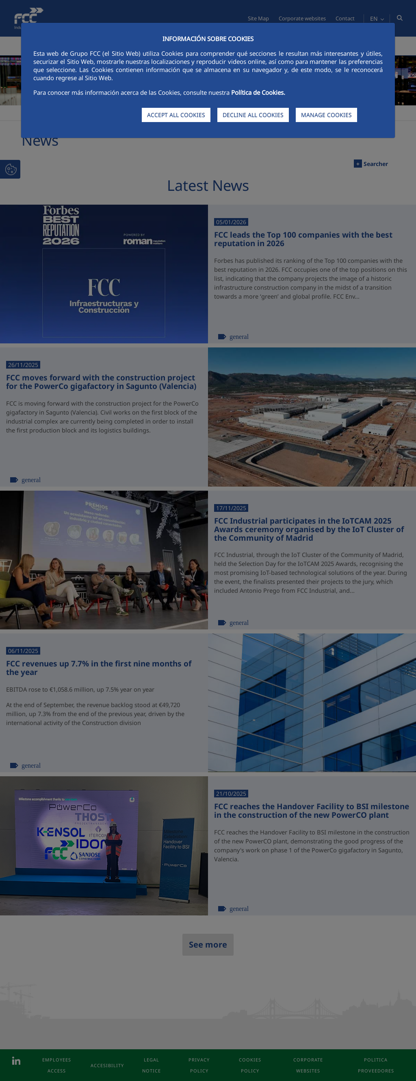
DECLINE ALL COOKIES (253, 115)
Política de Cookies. (258, 92)
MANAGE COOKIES (326, 115)
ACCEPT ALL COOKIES (176, 115)
